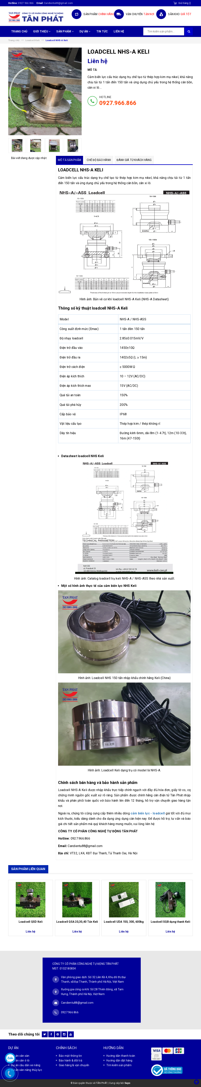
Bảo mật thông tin (70, 1055)
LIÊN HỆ (119, 31)
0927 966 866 (26, 3)
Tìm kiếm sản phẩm (119, 1065)
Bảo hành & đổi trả (70, 1060)
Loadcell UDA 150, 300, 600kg (124, 921)
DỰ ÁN (84, 31)
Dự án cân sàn (20, 1055)
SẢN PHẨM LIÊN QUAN (28, 869)
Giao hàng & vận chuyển (74, 1065)
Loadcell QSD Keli (31, 921)
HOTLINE (117, 100)
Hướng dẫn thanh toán (120, 1055)
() (184, 3)
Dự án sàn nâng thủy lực (26, 1069)
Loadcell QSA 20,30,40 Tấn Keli (77, 921)
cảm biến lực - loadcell (148, 813)
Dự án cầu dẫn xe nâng (25, 1065)
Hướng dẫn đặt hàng (119, 1060)
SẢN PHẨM (65, 31)
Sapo (127, 1083)
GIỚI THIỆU (41, 31)
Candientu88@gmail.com (77, 1002)
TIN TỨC (102, 31)
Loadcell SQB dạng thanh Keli (170, 921)
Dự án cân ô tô (20, 1060)
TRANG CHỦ (19, 31)
